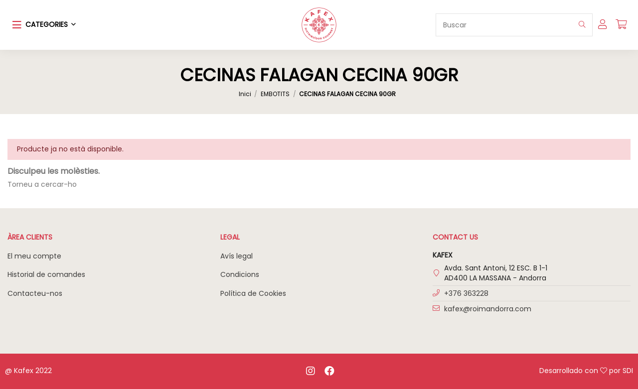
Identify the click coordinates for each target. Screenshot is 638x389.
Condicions (239, 274)
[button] (44, 24)
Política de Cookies (253, 293)
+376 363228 (466, 293)
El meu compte (34, 256)
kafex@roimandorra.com (487, 309)
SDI (628, 371)
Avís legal (236, 256)
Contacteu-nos (34, 293)
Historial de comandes (46, 274)
